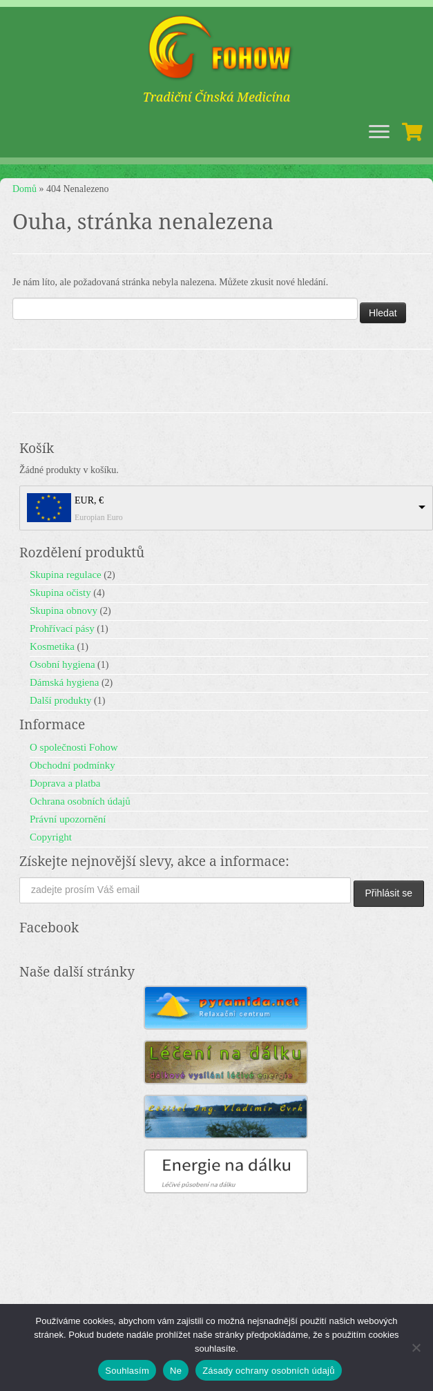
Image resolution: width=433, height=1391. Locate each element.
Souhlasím (127, 1370)
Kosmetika (52, 646)
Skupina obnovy (63, 610)
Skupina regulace (66, 574)
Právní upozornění (68, 819)
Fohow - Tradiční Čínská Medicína (190, 1293)
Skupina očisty (60, 592)
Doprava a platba (65, 783)
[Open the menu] (379, 132)
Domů (24, 189)
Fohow (339, 1293)
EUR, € (89, 500)
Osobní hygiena (62, 664)
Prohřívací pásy (62, 628)
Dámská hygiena (64, 682)
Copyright (51, 837)
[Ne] (416, 1347)
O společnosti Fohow (74, 747)
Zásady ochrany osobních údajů (268, 1370)
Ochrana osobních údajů (80, 801)
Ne (176, 1370)
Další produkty (61, 700)
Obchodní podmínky (72, 765)
